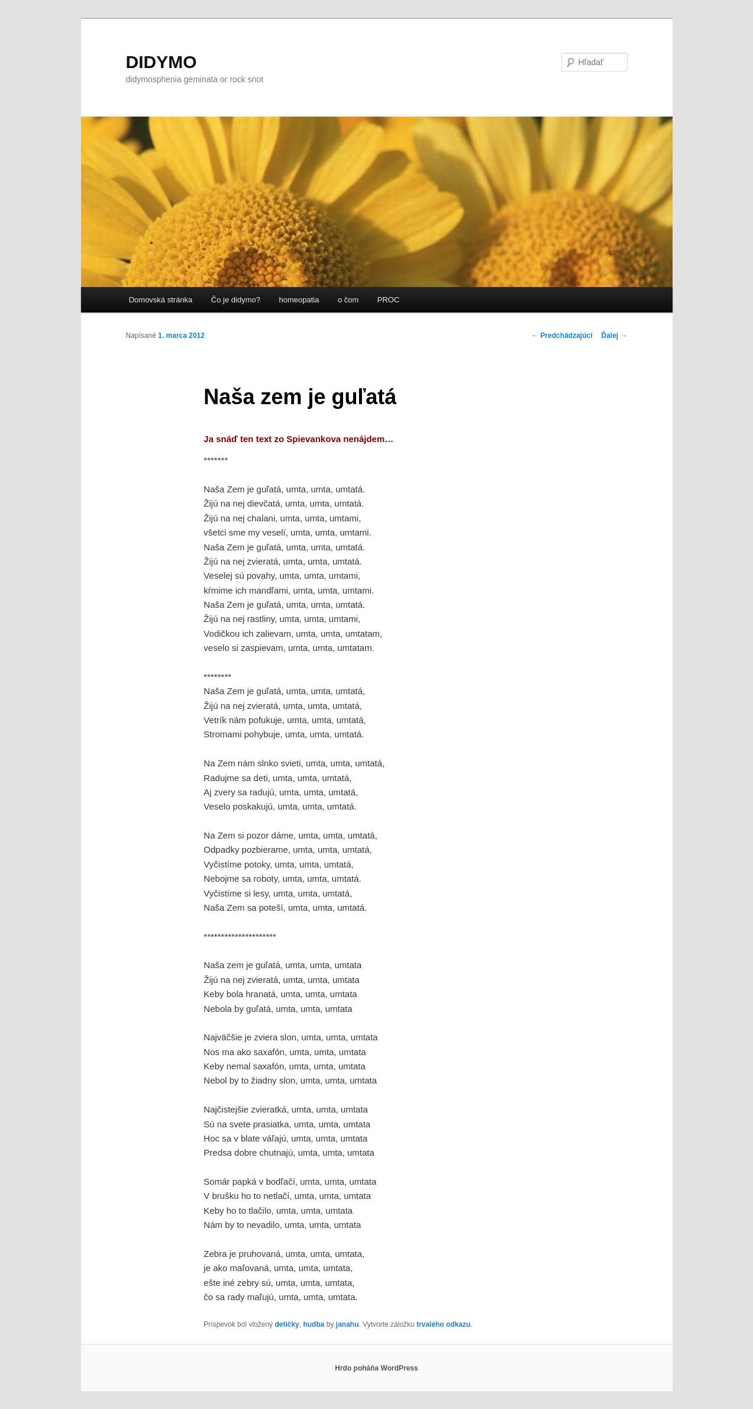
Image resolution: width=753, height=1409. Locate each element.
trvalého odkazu (443, 1324)
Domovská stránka (161, 299)
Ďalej (614, 335)
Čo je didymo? (235, 299)
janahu (347, 1324)
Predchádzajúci (561, 335)
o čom (348, 299)
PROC (388, 299)
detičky (286, 1324)
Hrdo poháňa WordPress (376, 1368)
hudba (313, 1324)
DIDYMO (161, 62)
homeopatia (299, 299)
